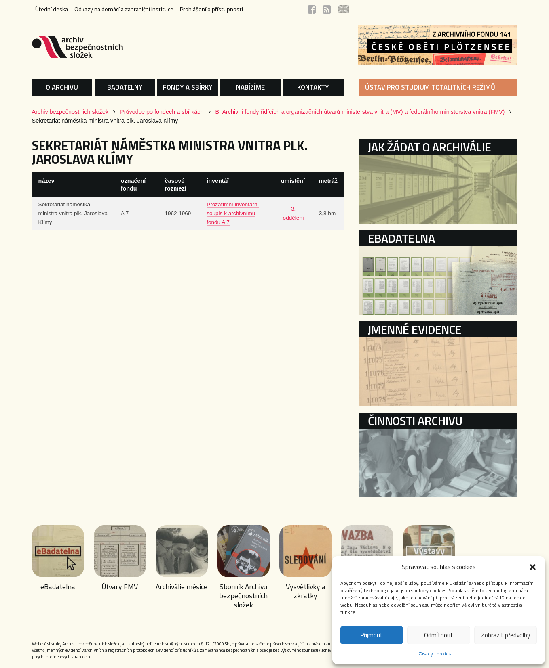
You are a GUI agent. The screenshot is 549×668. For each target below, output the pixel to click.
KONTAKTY (313, 87)
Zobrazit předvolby (505, 635)
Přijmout (372, 635)
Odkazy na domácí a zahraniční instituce (123, 9)
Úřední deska (51, 9)
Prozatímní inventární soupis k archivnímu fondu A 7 (233, 213)
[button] (533, 567)
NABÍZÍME (250, 87)
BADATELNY (125, 87)
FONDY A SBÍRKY (188, 87)
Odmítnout (438, 635)
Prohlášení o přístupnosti (211, 9)
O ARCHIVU (62, 87)
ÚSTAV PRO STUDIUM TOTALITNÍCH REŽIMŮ (430, 87)
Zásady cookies (435, 654)
